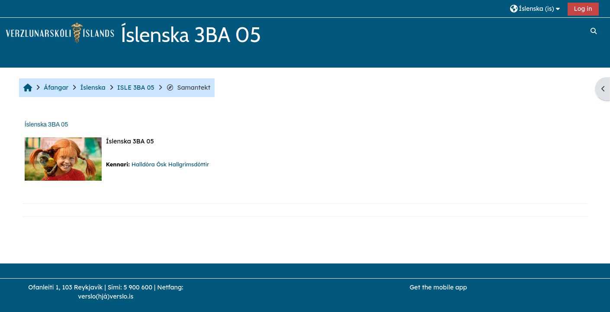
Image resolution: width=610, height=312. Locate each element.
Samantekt (188, 87)
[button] (536, 8)
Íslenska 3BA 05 (46, 124)
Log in (583, 9)
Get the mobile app (438, 287)
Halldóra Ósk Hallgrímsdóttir (170, 164)
